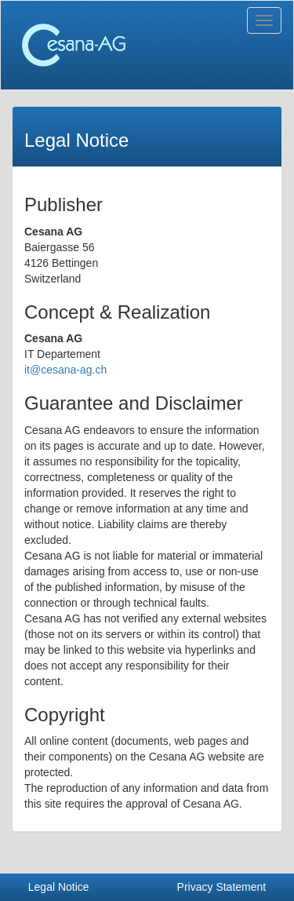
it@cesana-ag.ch (65, 369)
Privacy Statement (222, 887)
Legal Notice (58, 887)
